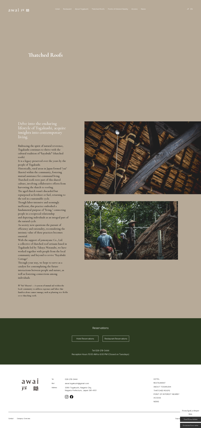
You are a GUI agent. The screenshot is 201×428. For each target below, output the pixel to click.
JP (188, 9)
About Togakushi (81, 9)
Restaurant (67, 9)
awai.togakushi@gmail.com (77, 383)
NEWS (156, 401)
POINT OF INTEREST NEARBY (166, 394)
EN (191, 9)
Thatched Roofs (98, 9)
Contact (10, 418)
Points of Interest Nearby (118, 9)
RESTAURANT (160, 383)
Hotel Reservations (85, 338)
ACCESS (157, 398)
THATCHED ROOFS (162, 390)
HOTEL (157, 379)
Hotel (57, 9)
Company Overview (23, 418)
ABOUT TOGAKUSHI (162, 387)
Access (134, 9)
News (143, 9)
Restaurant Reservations (116, 338)
